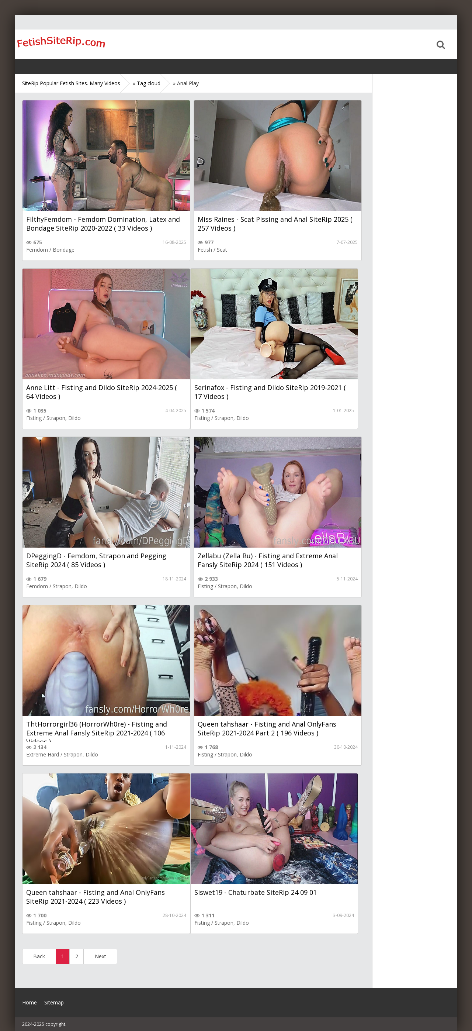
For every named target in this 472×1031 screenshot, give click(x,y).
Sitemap (54, 1002)
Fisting (34, 417)
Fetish (205, 249)
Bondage (63, 249)
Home (61, 44)
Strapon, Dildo (63, 417)
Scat (222, 249)
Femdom (37, 249)
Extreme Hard (42, 754)
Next (100, 956)
